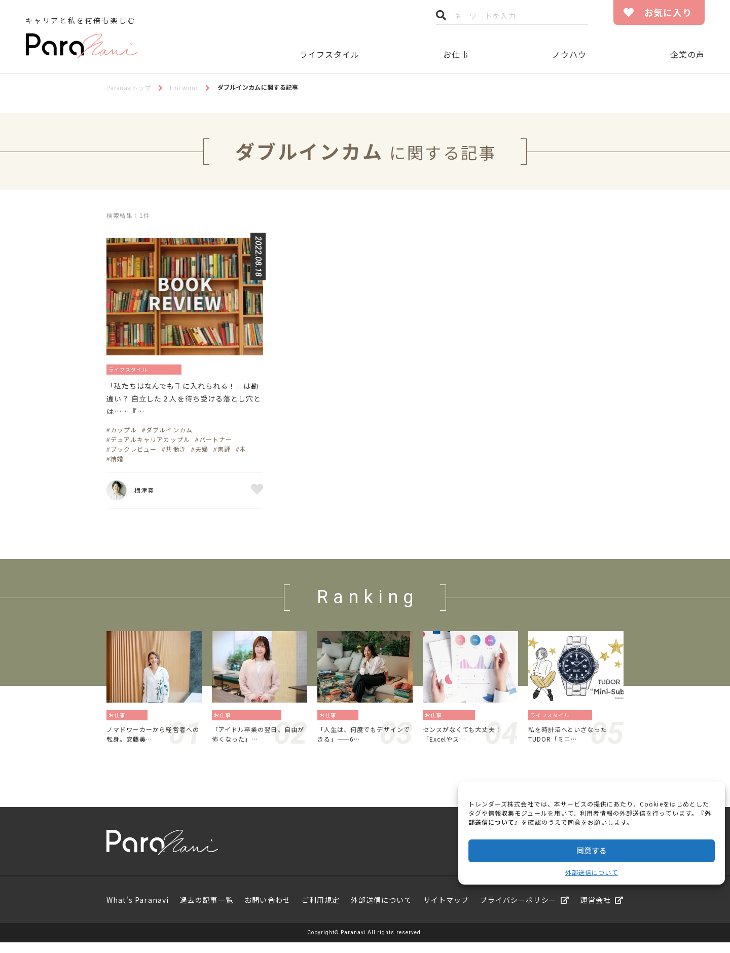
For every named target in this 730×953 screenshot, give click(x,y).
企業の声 (687, 54)
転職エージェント (259, 721)
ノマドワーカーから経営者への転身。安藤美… (152, 742)
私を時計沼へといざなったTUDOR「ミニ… (573, 742)
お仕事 (456, 54)
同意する (591, 850)
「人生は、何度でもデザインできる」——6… (363, 742)
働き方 (140, 721)
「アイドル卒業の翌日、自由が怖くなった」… (257, 742)
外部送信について (591, 872)
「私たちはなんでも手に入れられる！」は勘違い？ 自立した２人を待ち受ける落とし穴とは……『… (180, 402)
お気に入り (668, 12)
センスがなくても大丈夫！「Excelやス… (468, 742)
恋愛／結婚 (177, 368)
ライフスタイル (329, 54)
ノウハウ (569, 54)
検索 (441, 18)
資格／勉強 (462, 721)
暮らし (584, 721)
